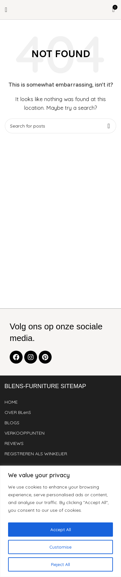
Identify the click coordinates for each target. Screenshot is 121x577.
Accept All (60, 529)
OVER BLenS (18, 412)
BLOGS (12, 423)
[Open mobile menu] (6, 9)
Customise (60, 547)
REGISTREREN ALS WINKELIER (36, 454)
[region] (60, 521)
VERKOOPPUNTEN (25, 433)
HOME (11, 402)
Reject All (60, 564)
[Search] (60, 125)
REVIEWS (14, 443)
